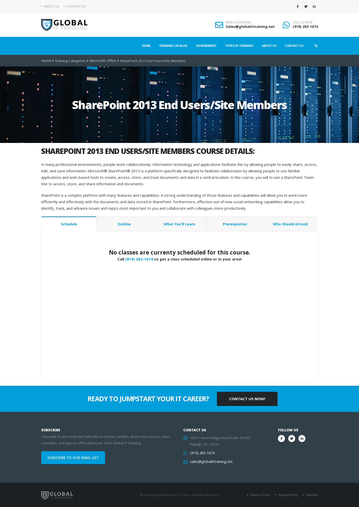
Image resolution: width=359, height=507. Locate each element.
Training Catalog (173, 46)
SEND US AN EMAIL (239, 22)
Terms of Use (261, 495)
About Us (50, 6)
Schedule (69, 224)
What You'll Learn (179, 224)
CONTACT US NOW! (247, 398)
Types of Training (239, 46)
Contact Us (74, 6)
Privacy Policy (288, 495)
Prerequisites (235, 224)
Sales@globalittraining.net (250, 26)
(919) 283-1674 (305, 26)
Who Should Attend (290, 224)
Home (146, 46)
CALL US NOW (302, 22)
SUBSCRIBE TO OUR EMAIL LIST (73, 457)
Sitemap (312, 495)
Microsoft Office (101, 61)
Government (206, 46)
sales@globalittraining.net (210, 461)
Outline (124, 224)
